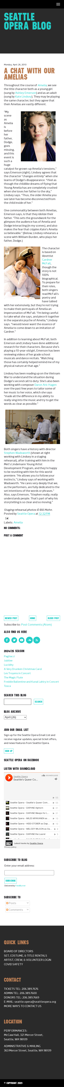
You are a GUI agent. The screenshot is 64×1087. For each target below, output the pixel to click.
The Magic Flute (13, 677)
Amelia (42, 85)
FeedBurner (20, 885)
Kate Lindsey (23, 97)
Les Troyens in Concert (17, 673)
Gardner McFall (47, 261)
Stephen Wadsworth (17, 453)
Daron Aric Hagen (45, 385)
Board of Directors (18, 951)
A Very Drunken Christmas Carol (23, 669)
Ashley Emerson (25, 93)
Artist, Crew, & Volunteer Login (27, 960)
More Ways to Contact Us (22, 1006)
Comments (14, 910)
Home (32, 618)
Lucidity (8, 665)
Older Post (53, 618)
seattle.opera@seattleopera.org (35, 1002)
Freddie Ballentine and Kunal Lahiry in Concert (31, 682)
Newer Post (11, 618)
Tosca (7, 686)
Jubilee (8, 660)
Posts (11, 903)
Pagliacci (9, 656)
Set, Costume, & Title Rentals (25, 956)
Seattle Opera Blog (27, 21)
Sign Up (8, 751)
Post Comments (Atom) (36, 625)
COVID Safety (13, 964)
